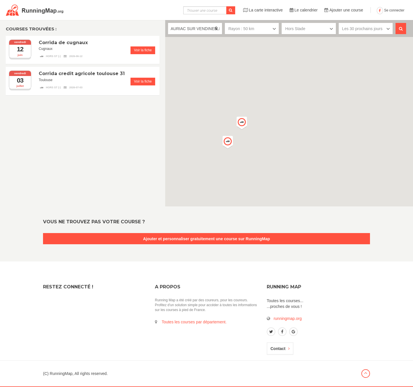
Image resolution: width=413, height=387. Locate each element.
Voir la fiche (143, 50)
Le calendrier (304, 10)
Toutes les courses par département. (194, 322)
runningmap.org (288, 318)
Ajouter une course (343, 10)
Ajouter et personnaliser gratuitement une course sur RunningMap (206, 238)
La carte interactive (263, 10)
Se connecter (390, 10)
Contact (280, 348)
